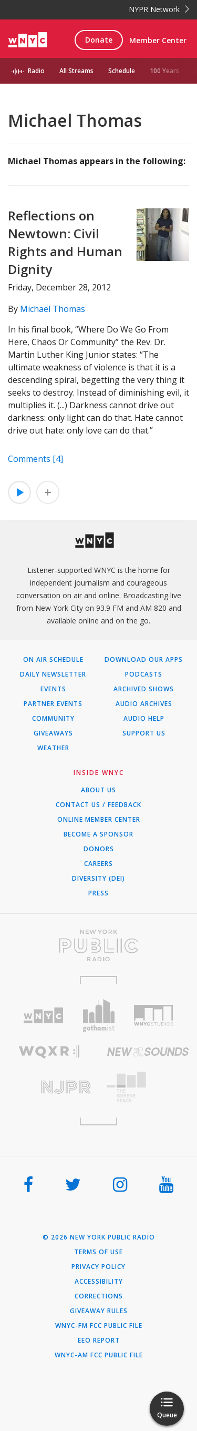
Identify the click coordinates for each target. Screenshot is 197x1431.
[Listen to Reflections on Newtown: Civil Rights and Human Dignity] (19, 492)
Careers (98, 864)
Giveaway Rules (99, 1311)
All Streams (76, 70)
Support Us (143, 733)
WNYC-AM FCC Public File (99, 1355)
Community (53, 719)
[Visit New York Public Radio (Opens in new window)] (98, 945)
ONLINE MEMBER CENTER (98, 820)
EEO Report (99, 1340)
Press (98, 893)
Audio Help (143, 719)
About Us (98, 790)
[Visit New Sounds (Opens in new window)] (148, 1051)
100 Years (164, 70)
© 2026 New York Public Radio (99, 1237)
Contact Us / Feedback (98, 805)
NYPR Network (159, 9)
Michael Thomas (52, 309)
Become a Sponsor (98, 834)
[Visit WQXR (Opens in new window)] (49, 1052)
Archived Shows (143, 689)
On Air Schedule (53, 660)
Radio (36, 70)
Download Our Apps (144, 660)
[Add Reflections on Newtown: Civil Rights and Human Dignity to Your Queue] (47, 492)
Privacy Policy (98, 1267)
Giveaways (53, 733)
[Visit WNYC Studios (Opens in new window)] (153, 1015)
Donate (98, 40)
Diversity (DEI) (98, 878)
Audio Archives (144, 704)
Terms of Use (98, 1252)
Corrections (99, 1296)
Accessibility (99, 1281)
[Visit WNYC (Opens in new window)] (43, 1015)
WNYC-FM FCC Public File (98, 1326)
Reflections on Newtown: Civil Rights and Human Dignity (65, 242)
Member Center (157, 40)
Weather (53, 748)
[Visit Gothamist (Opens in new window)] (98, 1015)
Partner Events (53, 704)
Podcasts (143, 674)
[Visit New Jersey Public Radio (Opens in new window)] (49, 1087)
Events (53, 689)
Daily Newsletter (53, 674)
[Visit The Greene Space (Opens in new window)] (148, 1087)
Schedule (121, 70)
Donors (99, 849)
